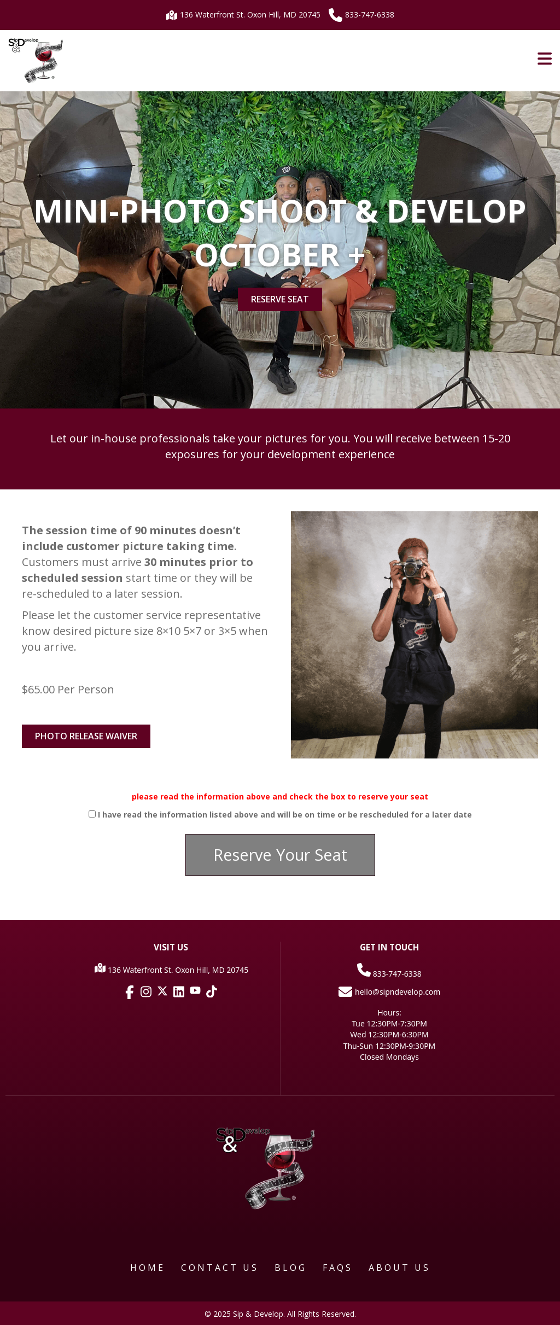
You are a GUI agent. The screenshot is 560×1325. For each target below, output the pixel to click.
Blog (291, 1268)
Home (147, 1268)
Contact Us (220, 1268)
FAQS (338, 1268)
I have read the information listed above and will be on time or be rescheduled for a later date (285, 814)
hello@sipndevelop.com (390, 992)
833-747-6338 (361, 15)
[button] (280, 855)
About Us (399, 1268)
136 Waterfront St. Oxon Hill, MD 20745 (243, 14)
